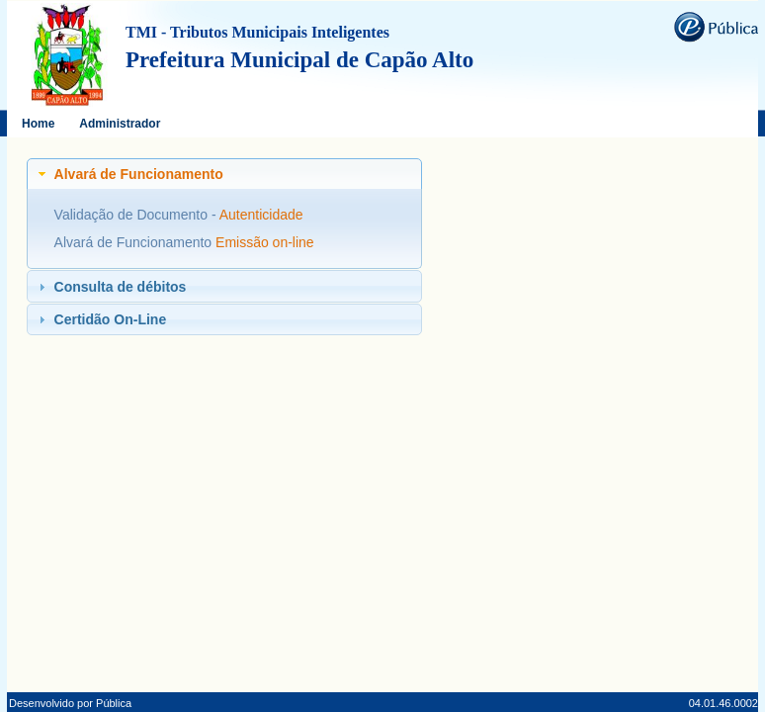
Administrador (119, 124)
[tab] (224, 174)
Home (38, 124)
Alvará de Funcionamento (134, 242)
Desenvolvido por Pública (70, 703)
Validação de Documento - (136, 214)
